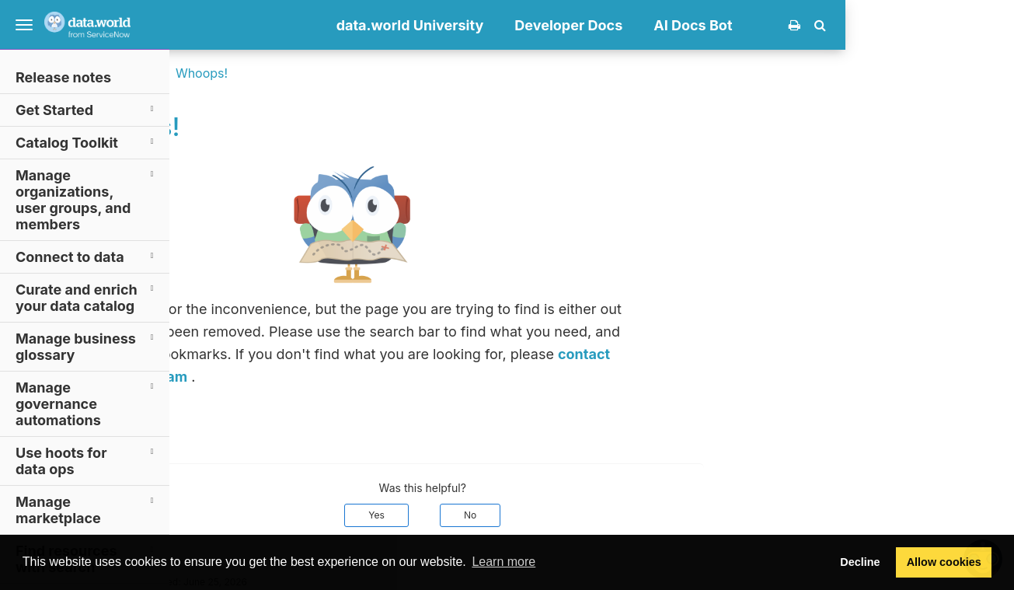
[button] (989, 25)
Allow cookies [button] (944, 562)
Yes (546, 515)
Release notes (63, 77)
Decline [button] (860, 562)
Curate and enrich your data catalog (87, 297)
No (638, 515)
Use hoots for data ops (87, 460)
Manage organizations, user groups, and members (87, 199)
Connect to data (87, 256)
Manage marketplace (87, 509)
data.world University (579, 25)
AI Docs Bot (862, 25)
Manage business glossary (87, 346)
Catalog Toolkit (87, 142)
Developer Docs (738, 25)
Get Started (87, 109)
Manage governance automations (87, 403)
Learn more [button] (503, 561)
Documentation (284, 73)
